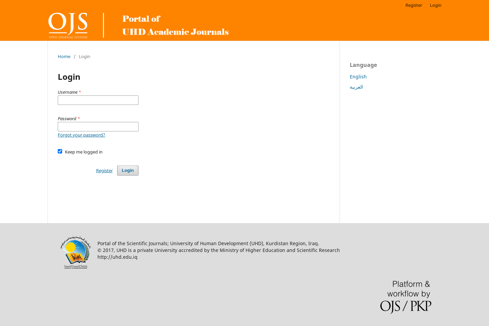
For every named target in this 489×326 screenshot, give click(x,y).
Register (413, 5)
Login (435, 5)
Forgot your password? (81, 135)
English (358, 76)
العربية (356, 87)
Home (64, 56)
